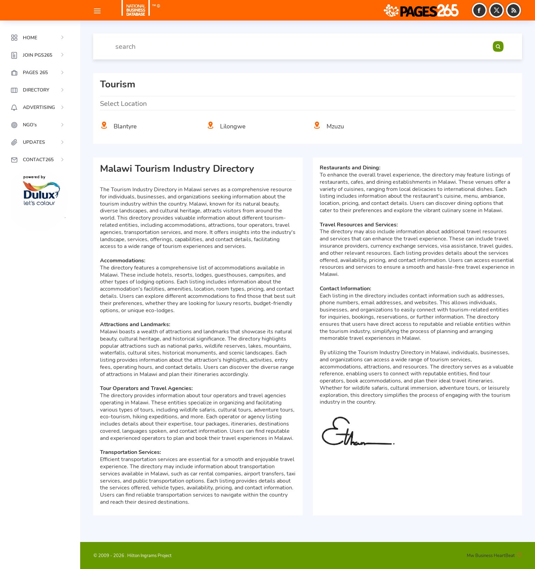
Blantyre (125, 126)
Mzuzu (335, 126)
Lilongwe (233, 126)
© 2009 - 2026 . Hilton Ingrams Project (132, 556)
